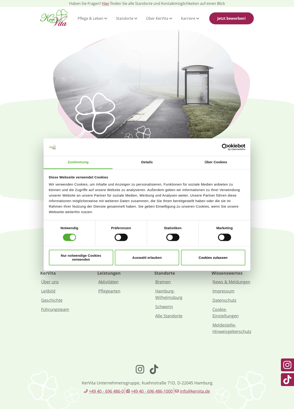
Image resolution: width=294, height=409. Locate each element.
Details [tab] (147, 162)
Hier (105, 3)
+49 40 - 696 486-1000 (152, 391)
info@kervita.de (195, 391)
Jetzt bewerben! (231, 18)
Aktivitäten (108, 282)
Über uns (50, 282)
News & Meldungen (231, 282)
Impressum (223, 291)
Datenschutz (224, 300)
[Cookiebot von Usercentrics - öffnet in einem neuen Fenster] (225, 147)
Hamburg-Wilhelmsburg (168, 294)
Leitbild (48, 291)
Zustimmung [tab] (78, 162)
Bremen (163, 282)
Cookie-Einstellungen (225, 313)
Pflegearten (109, 291)
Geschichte (51, 300)
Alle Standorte (168, 316)
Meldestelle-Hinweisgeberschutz (231, 328)
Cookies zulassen (213, 258)
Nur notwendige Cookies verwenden (81, 258)
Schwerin (164, 306)
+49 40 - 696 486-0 (106, 391)
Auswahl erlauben (147, 258)
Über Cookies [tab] (216, 162)
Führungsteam (55, 309)
